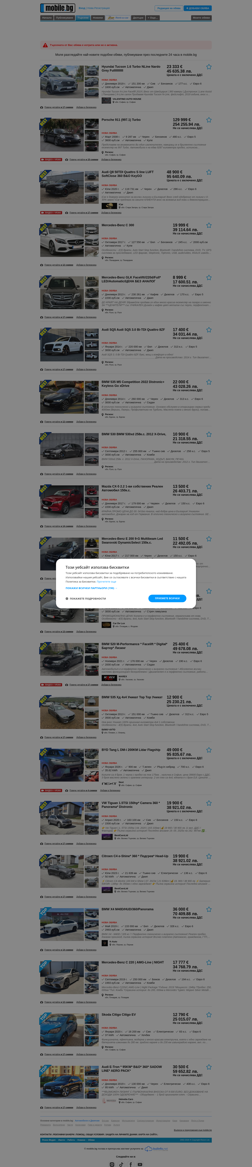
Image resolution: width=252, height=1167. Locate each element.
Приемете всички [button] (167, 598)
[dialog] (126, 583)
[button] (126, 587)
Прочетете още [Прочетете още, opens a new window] (106, 581)
